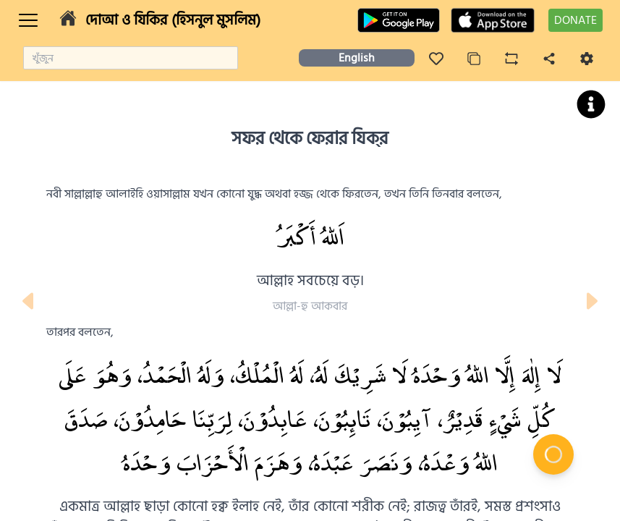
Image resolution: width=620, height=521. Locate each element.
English (357, 58)
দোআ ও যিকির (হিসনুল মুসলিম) (172, 20)
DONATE (575, 20)
